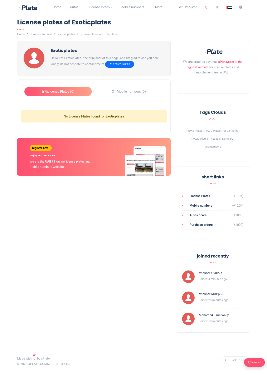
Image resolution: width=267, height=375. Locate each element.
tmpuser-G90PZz (210, 273)
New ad (254, 362)
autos (74, 7)
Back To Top (235, 360)
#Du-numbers (213, 146)
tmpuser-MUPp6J (211, 294)
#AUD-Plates (212, 130)
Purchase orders (201, 225)
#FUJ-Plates (230, 130)
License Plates (99, 7)
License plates (66, 34)
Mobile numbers (132, 7)
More (158, 7)
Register (188, 7)
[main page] (27, 7)
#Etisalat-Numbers (222, 138)
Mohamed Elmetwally (214, 315)
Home (57, 7)
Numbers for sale (40, 34)
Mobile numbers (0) (128, 91)
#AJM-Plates (200, 138)
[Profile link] (188, 276)
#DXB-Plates (195, 130)
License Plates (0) (58, 91)
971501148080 (120, 64)
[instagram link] (213, 83)
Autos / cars (198, 215)
